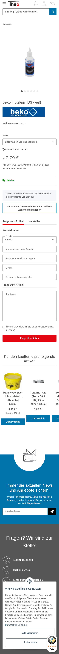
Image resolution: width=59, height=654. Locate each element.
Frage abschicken (29, 338)
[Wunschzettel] (44, 3)
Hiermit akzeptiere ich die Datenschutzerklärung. (30, 328)
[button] (36, 3)
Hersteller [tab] (34, 221)
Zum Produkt (13, 422)
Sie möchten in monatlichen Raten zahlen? (29, 208)
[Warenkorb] (52, 3)
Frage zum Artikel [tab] (13, 221)
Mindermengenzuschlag (14, 168)
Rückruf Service (21, 570)
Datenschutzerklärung (16, 625)
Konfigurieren (30, 642)
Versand (27, 165)
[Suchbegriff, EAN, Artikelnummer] (26, 11)
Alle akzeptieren (30, 633)
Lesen (10, 330)
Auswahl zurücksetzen (15, 149)
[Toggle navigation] (4, 2)
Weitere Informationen (29, 210)
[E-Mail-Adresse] (25, 511)
